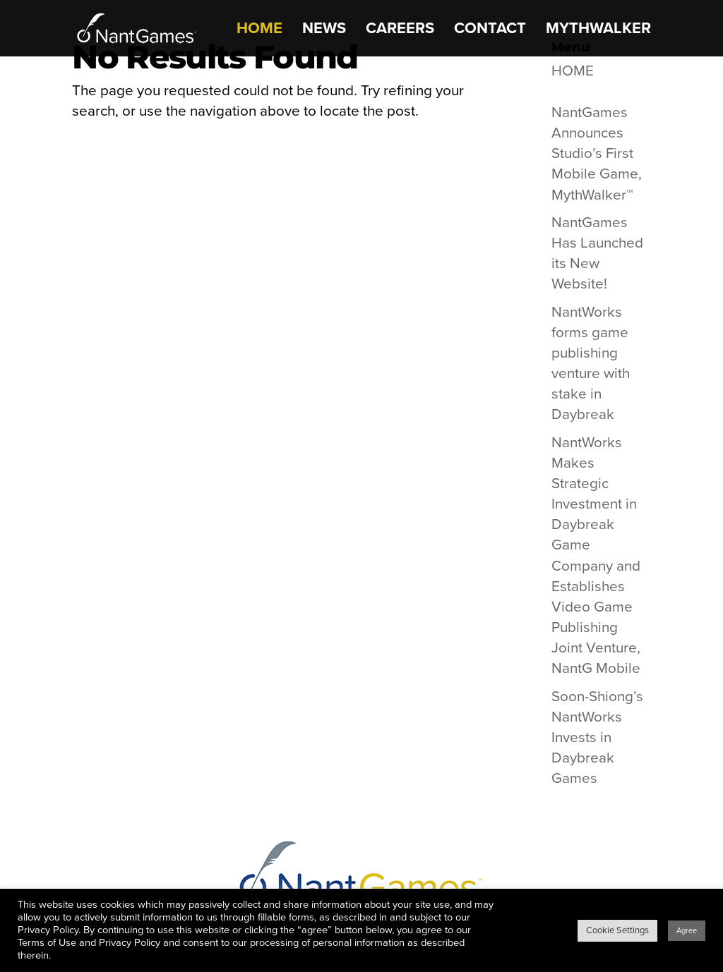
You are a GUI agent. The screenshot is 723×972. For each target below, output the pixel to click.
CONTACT (490, 30)
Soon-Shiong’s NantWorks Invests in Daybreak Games (597, 737)
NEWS (324, 30)
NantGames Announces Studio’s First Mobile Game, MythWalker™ (596, 153)
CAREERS (400, 30)
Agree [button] (686, 930)
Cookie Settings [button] (617, 930)
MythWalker (598, 30)
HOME (259, 30)
